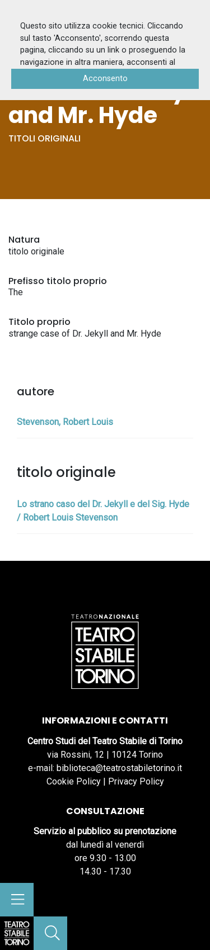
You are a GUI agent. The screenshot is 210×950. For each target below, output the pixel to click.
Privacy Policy (136, 781)
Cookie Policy (73, 781)
